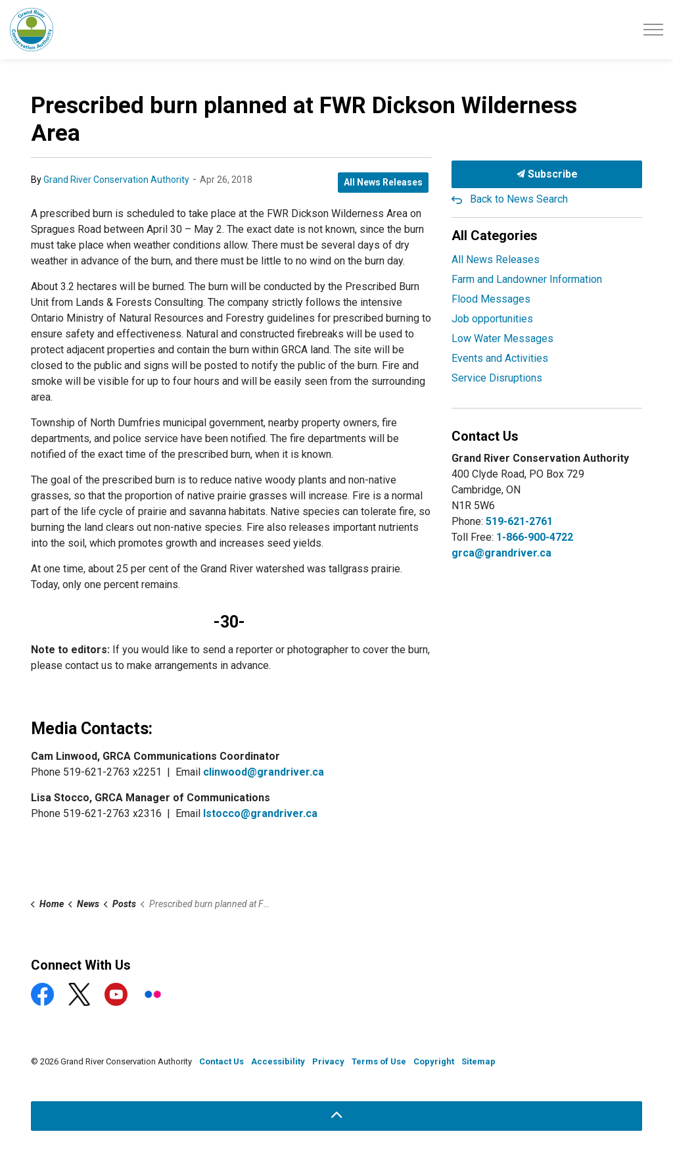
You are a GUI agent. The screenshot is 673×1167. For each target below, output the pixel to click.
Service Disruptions (497, 378)
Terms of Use (379, 1061)
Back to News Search (519, 199)
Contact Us (221, 1061)
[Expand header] (653, 29)
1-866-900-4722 (534, 537)
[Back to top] (336, 1116)
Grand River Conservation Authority (116, 179)
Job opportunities (492, 318)
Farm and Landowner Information (527, 279)
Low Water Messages (502, 338)
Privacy (328, 1061)
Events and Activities (500, 358)
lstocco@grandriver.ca (260, 813)
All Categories (495, 235)
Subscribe (546, 174)
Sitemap (478, 1061)
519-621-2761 (519, 521)
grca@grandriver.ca (501, 553)
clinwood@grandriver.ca (263, 772)
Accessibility (278, 1061)
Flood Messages (491, 299)
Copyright (433, 1061)
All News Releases (383, 182)
